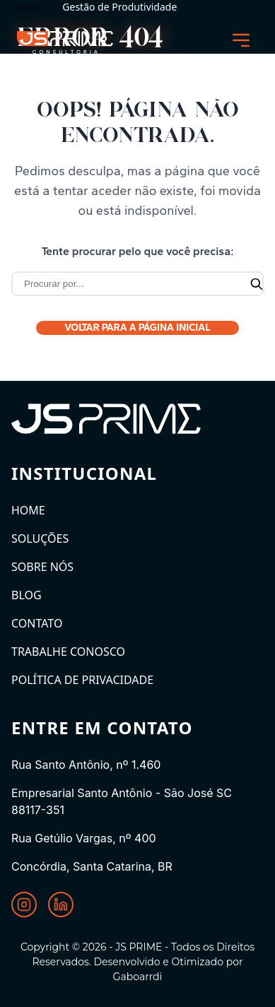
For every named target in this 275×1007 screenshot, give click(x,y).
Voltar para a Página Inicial (137, 328)
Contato (36, 623)
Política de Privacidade (82, 680)
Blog (26, 595)
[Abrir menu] (241, 40)
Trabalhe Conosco (68, 651)
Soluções (40, 538)
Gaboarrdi (138, 976)
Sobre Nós (42, 567)
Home (28, 510)
